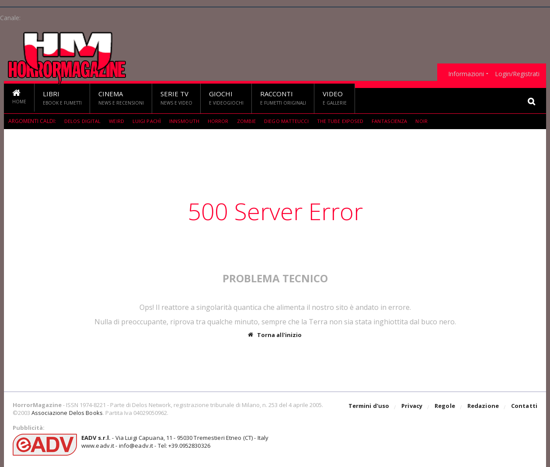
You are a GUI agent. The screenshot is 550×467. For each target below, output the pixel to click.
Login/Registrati (517, 74)
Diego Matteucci (293, 121)
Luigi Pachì (149, 121)
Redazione (483, 407)
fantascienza (399, 121)
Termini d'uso (371, 407)
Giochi (226, 98)
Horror (222, 121)
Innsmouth (187, 121)
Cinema (121, 98)
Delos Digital (82, 121)
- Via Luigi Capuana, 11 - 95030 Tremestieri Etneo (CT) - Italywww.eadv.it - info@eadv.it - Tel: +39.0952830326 (173, 441)
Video (335, 98)
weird (117, 121)
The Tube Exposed (348, 121)
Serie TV (176, 98)
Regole (446, 407)
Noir (432, 121)
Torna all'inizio (275, 335)
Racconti (283, 98)
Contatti (524, 407)
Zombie (251, 121)
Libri (62, 98)
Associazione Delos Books (66, 413)
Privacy (413, 407)
